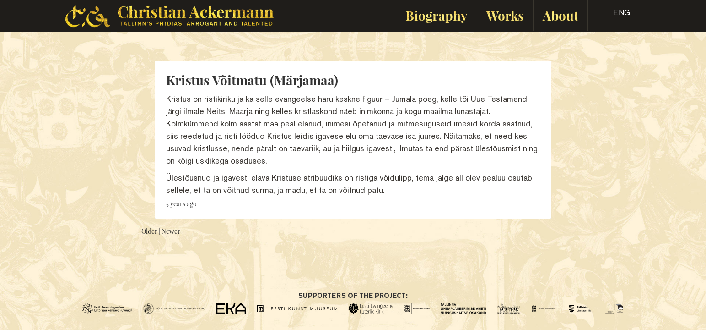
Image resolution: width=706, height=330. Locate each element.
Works (505, 15)
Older (149, 231)
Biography (436, 15)
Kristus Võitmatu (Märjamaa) (252, 80)
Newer (171, 231)
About (560, 15)
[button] (613, 16)
